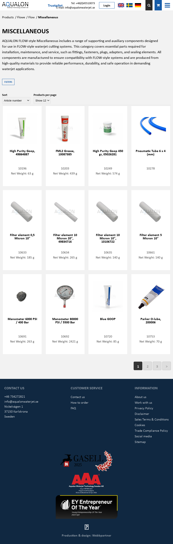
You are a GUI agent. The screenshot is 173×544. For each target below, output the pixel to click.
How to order (79, 402)
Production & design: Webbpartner (86, 535)
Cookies (140, 425)
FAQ (73, 408)
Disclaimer (142, 413)
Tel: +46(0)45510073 (83, 3)
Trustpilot (55, 5)
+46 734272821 (14, 396)
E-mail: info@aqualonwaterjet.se (75, 7)
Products (8, 17)
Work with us (143, 402)
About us (140, 396)
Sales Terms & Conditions (152, 419)
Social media (143, 436)
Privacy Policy (144, 408)
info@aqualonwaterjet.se (21, 401)
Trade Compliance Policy (151, 430)
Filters (8, 81)
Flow (31, 17)
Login (106, 5)
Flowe (21, 17)
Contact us (78, 396)
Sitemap (140, 441)
